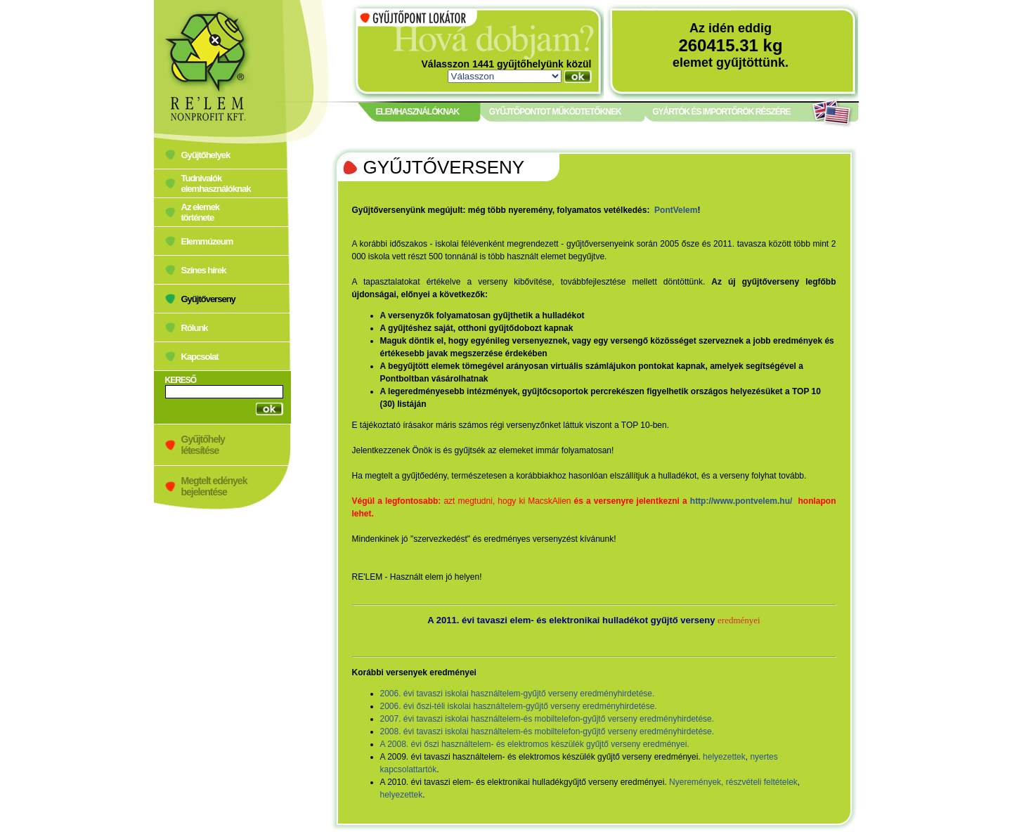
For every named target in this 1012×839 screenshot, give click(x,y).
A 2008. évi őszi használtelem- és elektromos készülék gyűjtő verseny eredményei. (534, 744)
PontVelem (675, 210)
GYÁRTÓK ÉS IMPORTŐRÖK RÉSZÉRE (721, 112)
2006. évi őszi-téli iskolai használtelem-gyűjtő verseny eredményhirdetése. (518, 706)
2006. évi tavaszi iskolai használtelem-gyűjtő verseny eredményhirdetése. (517, 693)
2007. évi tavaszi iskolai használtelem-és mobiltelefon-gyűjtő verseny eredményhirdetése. (547, 719)
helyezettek (724, 757)
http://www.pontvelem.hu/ (741, 501)
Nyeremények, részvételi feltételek (733, 782)
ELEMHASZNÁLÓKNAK (418, 112)
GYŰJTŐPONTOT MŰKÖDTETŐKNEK (555, 112)
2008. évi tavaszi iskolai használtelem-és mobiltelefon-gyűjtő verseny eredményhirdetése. (547, 731)
